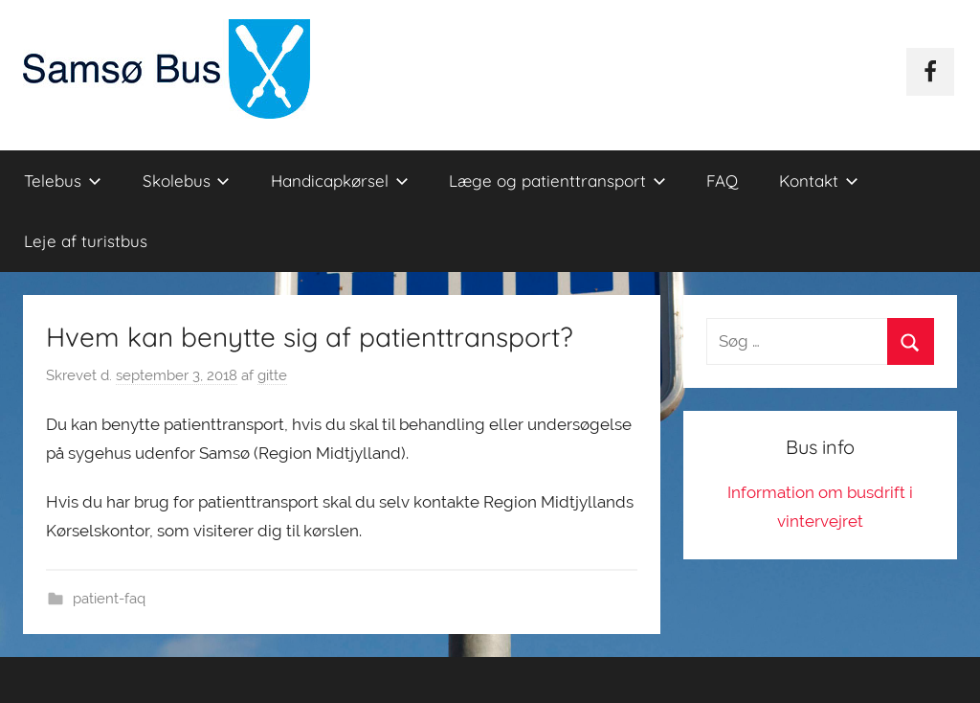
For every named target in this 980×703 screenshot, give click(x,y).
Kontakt (818, 180)
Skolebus (187, 180)
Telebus (62, 180)
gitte (272, 375)
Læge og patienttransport (557, 180)
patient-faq (109, 598)
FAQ (722, 180)
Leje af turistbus (85, 241)
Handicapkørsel (340, 180)
